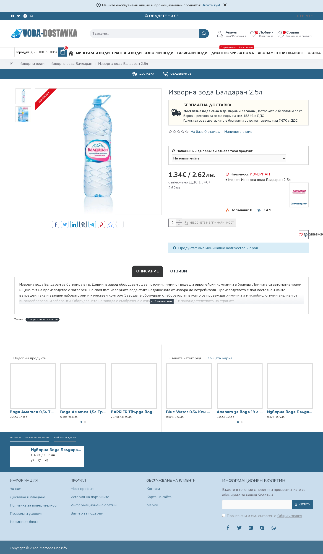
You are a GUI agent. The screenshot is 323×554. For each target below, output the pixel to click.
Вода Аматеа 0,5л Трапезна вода (33, 410)
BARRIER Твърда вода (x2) (134, 410)
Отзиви (178, 276)
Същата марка (220, 356)
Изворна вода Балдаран (71, 63)
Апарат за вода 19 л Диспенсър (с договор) (240, 410)
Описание (147, 276)
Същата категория (185, 356)
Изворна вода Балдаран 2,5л (56, 450)
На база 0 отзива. (205, 131)
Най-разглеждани (95, 437)
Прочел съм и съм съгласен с (262, 516)
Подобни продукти (29, 356)
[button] (81, 420)
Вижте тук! (210, 5)
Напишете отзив (238, 131)
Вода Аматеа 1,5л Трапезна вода (83, 410)
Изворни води (31, 63)
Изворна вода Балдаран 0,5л (290, 410)
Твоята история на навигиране (41, 437)
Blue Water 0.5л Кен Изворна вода (189, 410)
